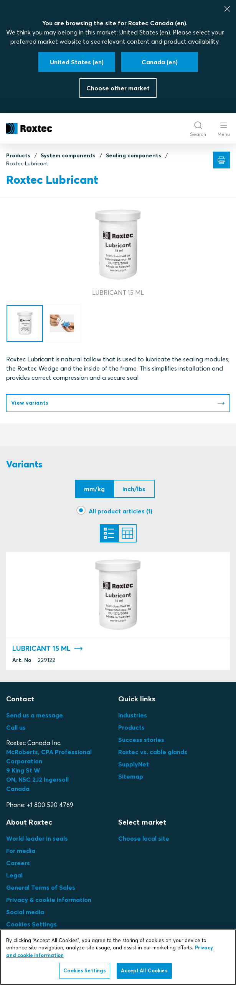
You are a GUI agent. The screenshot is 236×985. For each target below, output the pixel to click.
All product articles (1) (120, 511)
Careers (18, 863)
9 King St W (23, 770)
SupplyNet (133, 764)
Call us (16, 727)
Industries (132, 715)
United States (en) (144, 32)
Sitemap (130, 776)
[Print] (221, 160)
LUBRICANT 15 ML (47, 648)
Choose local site (143, 838)
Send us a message (34, 715)
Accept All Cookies (144, 970)
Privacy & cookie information (48, 899)
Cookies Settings (31, 924)
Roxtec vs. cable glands (152, 752)
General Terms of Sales (40, 887)
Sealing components (133, 155)
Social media (25, 912)
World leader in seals (37, 838)
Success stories (141, 739)
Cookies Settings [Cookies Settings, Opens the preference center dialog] (84, 970)
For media (20, 850)
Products (18, 155)
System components (68, 155)
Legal (14, 875)
